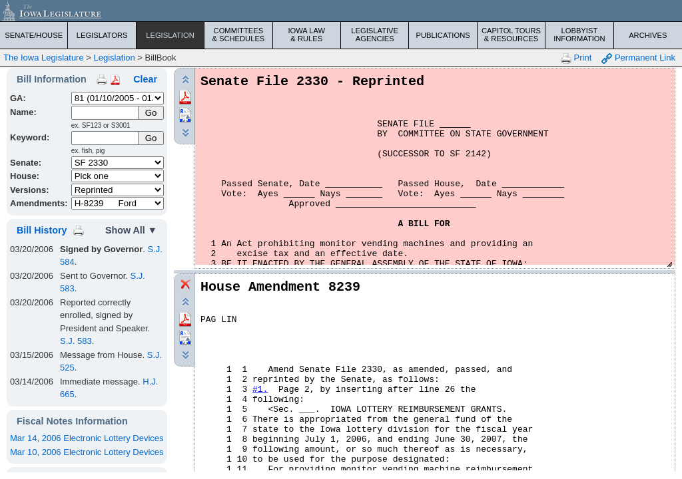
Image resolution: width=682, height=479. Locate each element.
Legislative (374, 35)
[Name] (105, 113)
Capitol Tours (511, 35)
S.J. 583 (76, 341)
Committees (238, 35)
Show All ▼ (131, 230)
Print (576, 58)
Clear (145, 79)
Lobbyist (579, 35)
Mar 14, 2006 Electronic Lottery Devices (87, 438)
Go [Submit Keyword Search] (151, 138)
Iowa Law (306, 35)
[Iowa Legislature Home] (341, 10)
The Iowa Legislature (43, 58)
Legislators (102, 35)
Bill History (42, 230)
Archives (648, 35)
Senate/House (34, 35)
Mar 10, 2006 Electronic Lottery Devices (87, 452)
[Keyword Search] (105, 138)
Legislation (170, 35)
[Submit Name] (151, 113)
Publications (443, 35)
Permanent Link (638, 58)
